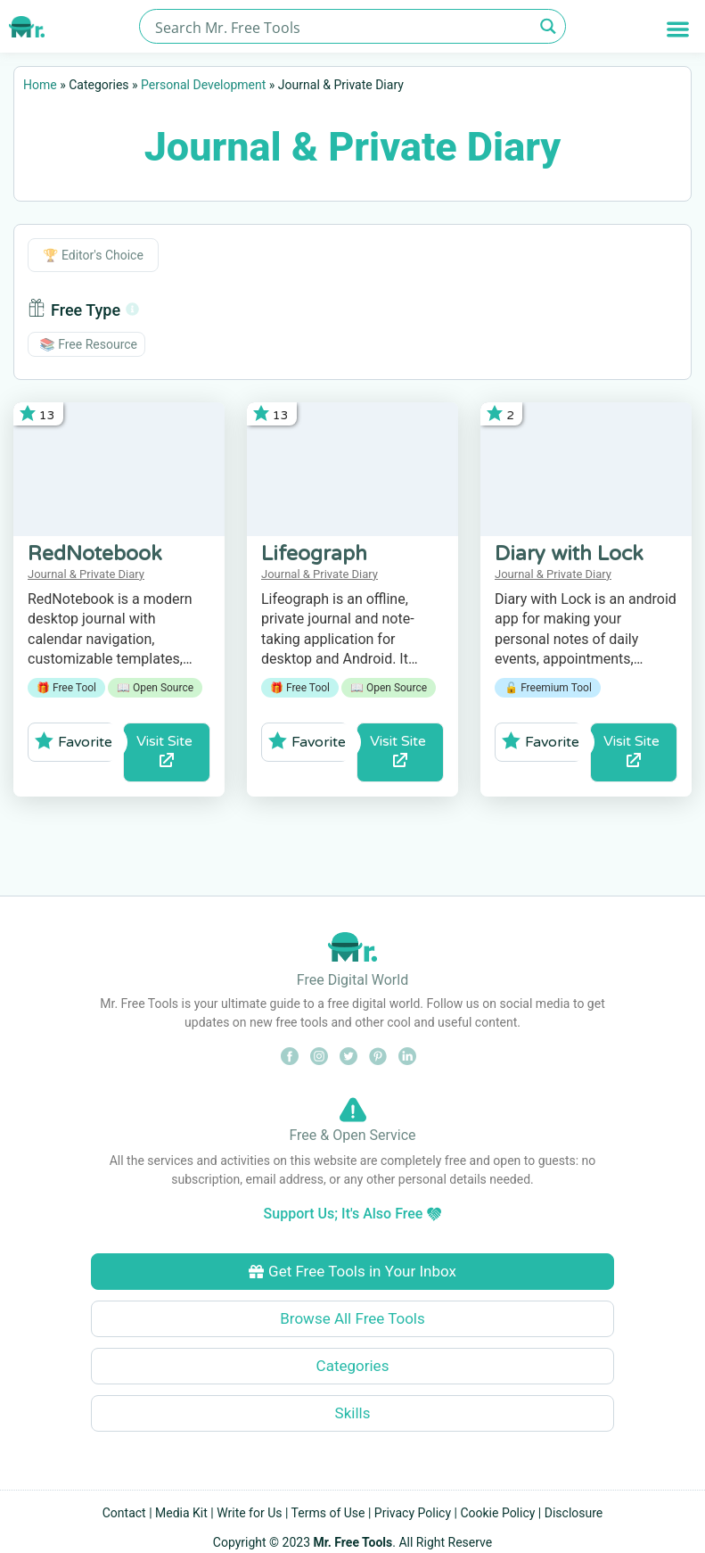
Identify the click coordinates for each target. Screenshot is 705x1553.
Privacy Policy (412, 1513)
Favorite (73, 741)
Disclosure (574, 1513)
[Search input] (342, 26)
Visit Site (166, 749)
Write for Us (249, 1513)
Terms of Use (328, 1513)
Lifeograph (314, 553)
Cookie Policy (497, 1513)
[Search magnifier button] (548, 26)
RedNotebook (95, 553)
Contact (124, 1513)
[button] (678, 29)
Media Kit (181, 1513)
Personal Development (203, 85)
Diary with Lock (569, 553)
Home (40, 85)
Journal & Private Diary (86, 574)
